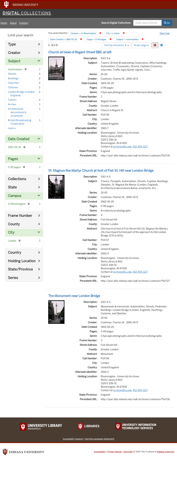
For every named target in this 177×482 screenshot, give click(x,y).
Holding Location (22, 261)
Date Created (18, 139)
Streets (12, 73)
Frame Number (20, 216)
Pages (13, 159)
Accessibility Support (73, 439)
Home (4, 23)
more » (12, 128)
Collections (17, 179)
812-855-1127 (140, 146)
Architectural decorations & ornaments (17, 112)
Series (13, 278)
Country (14, 252)
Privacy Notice (115, 451)
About (13, 23)
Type (12, 44)
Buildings (13, 78)
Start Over (165, 33)
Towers (12, 99)
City (11, 232)
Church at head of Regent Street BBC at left (79, 52)
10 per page (141, 45)
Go (167, 22)
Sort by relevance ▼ (116, 45)
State (12, 187)
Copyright (128, 451)
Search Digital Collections (116, 22)
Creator (14, 53)
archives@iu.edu (122, 146)
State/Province (20, 269)
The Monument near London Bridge (74, 296)
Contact (23, 23)
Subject (14, 61)
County (14, 224)
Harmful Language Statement (99, 439)
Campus (14, 196)
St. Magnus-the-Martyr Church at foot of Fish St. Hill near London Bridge (100, 171)
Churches (13, 82)
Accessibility (100, 451)
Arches (12, 104)
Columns (13, 87)
